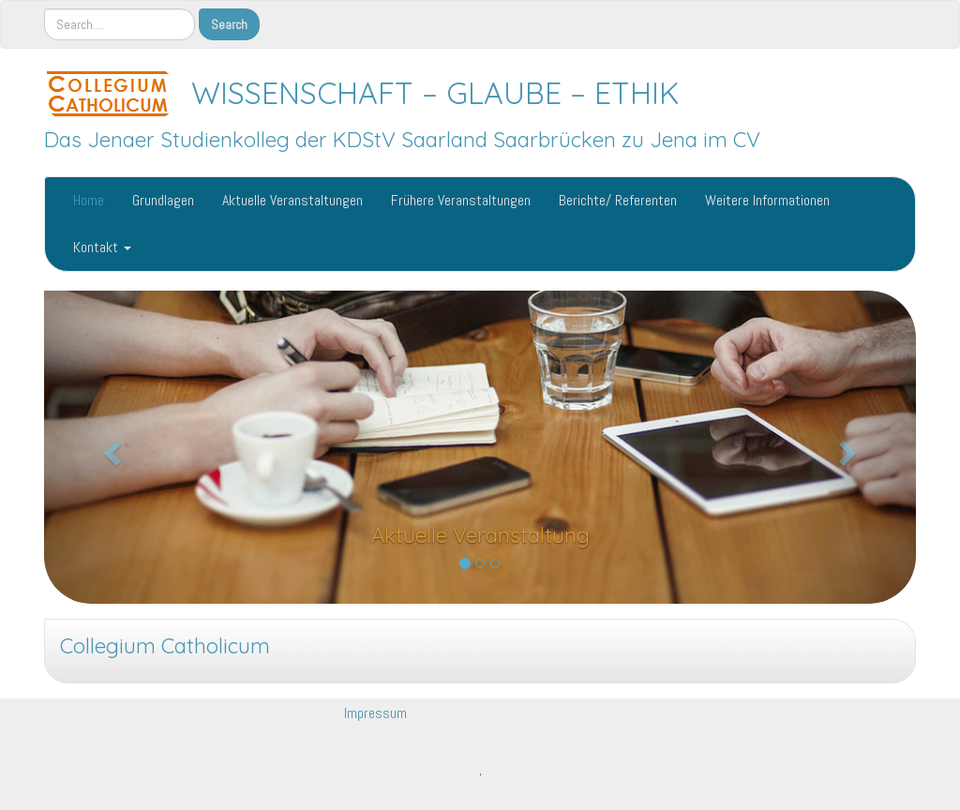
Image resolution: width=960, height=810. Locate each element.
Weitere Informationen (767, 200)
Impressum (375, 713)
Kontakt (102, 247)
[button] (109, 447)
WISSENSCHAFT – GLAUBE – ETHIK (435, 93)
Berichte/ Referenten (618, 200)
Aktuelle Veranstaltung (480, 535)
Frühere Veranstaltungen (461, 200)
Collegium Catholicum (165, 646)
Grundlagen (163, 200)
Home (88, 200)
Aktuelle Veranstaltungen (292, 200)
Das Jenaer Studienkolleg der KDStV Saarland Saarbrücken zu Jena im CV (402, 140)
